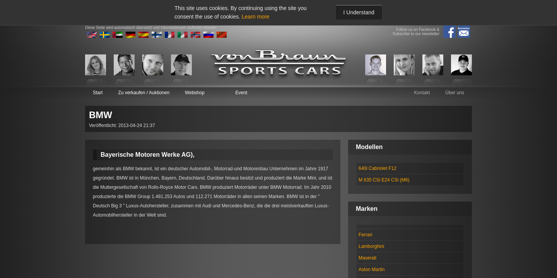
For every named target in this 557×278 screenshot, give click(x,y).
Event (242, 92)
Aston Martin (371, 269)
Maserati (367, 258)
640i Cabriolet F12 (377, 168)
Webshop (194, 92)
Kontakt (422, 92)
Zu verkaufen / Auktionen (143, 92)
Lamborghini (371, 246)
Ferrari (365, 234)
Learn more (256, 17)
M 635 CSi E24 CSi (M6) (384, 180)
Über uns (454, 92)
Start (98, 92)
